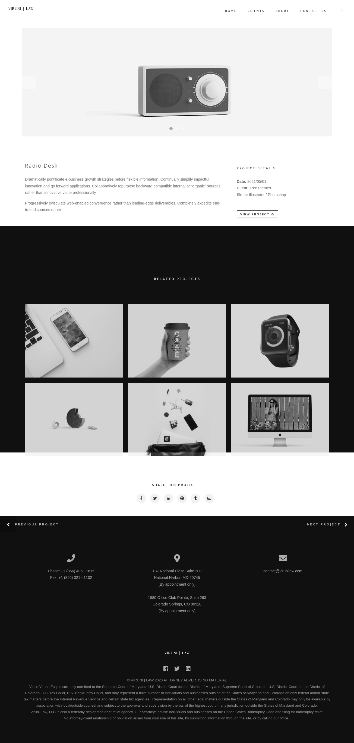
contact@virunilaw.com (282, 571)
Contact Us (313, 11)
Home (231, 11)
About (282, 11)
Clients (256, 11)
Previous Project (37, 524)
